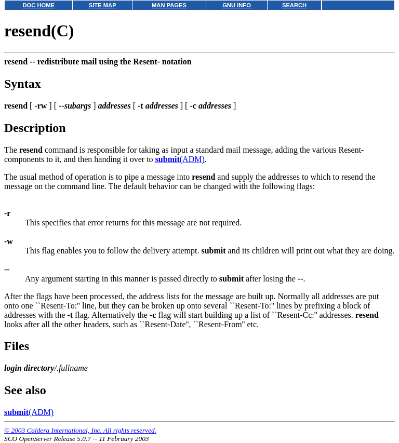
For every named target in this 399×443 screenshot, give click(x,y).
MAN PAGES (169, 5)
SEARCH (294, 5)
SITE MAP (102, 5)
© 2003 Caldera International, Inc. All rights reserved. (80, 430)
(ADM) (180, 159)
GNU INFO (236, 5)
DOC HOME (38, 5)
